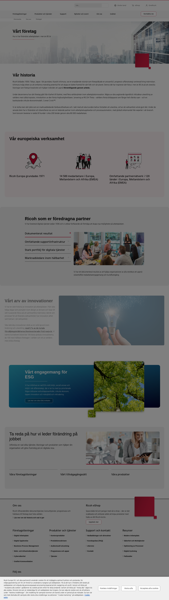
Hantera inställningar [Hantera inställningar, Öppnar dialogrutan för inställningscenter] (108, 588)
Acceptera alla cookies (149, 588)
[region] (84, 588)
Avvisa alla (128, 588)
